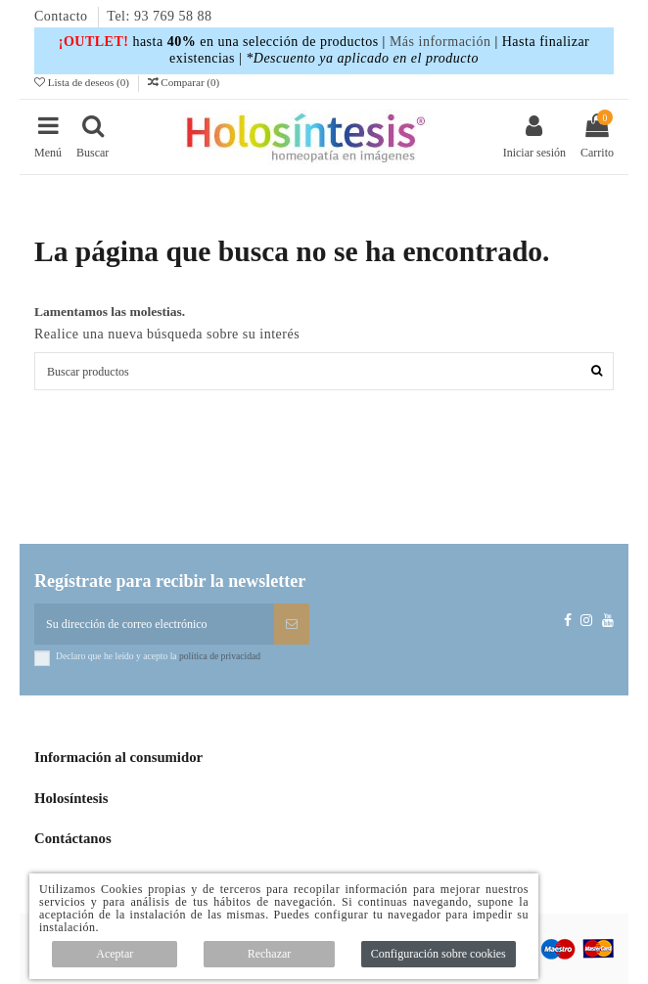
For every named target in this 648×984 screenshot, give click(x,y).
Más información (440, 41)
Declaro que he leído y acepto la (158, 655)
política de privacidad (219, 655)
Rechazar (270, 954)
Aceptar (114, 954)
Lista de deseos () (83, 82)
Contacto (63, 16)
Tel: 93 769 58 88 (159, 16)
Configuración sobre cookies (438, 954)
